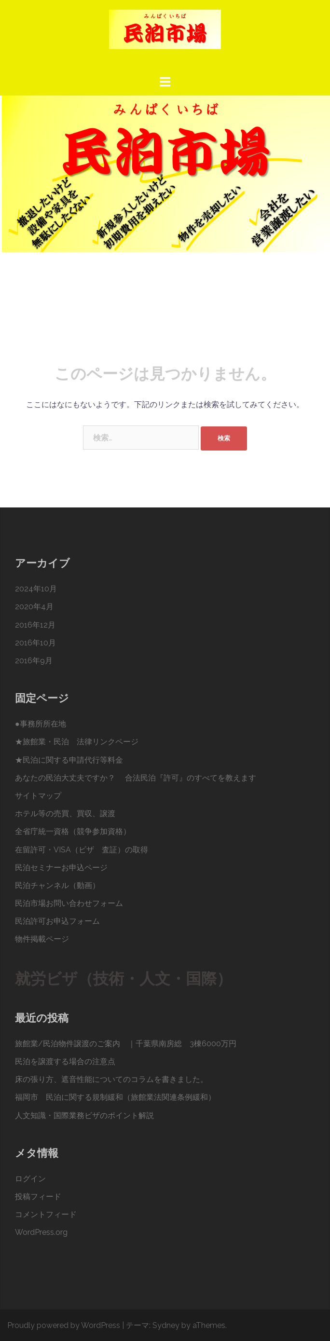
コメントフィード (46, 1214)
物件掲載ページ (42, 939)
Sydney (165, 1325)
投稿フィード (38, 1196)
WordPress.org (41, 1232)
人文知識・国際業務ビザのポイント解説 (84, 1115)
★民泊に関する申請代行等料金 (69, 760)
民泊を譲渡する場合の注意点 (65, 1061)
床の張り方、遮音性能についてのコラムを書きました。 (111, 1079)
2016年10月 (35, 642)
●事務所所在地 (40, 723)
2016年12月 (35, 624)
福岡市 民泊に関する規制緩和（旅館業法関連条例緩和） (115, 1097)
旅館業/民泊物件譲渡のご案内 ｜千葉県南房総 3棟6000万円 (125, 1043)
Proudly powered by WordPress (63, 1325)
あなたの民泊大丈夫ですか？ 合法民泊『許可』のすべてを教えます (135, 777)
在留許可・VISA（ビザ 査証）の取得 (81, 849)
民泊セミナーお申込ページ (61, 867)
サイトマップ (38, 795)
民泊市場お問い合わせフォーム (69, 903)
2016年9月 (34, 660)
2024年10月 (36, 588)
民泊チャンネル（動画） (57, 885)
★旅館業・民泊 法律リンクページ (76, 741)
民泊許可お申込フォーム (57, 921)
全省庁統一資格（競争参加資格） (73, 831)
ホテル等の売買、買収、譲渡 (65, 813)
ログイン (30, 1178)
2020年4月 (34, 606)
